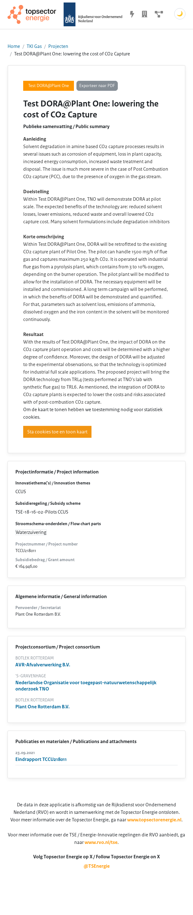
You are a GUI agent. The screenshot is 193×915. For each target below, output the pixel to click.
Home (14, 46)
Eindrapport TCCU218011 (41, 759)
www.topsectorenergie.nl (154, 819)
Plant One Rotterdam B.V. (42, 706)
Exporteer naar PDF (97, 86)
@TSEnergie (97, 866)
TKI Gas (34, 46)
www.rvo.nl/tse (101, 842)
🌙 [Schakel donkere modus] (180, 13)
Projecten (58, 46)
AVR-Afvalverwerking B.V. (42, 664)
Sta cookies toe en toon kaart (57, 431)
